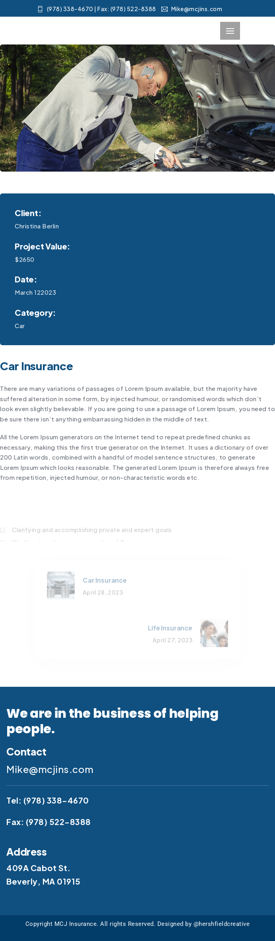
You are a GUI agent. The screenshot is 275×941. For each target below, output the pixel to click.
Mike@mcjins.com (191, 8)
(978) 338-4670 (56, 800)
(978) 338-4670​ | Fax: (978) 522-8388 (96, 8)
